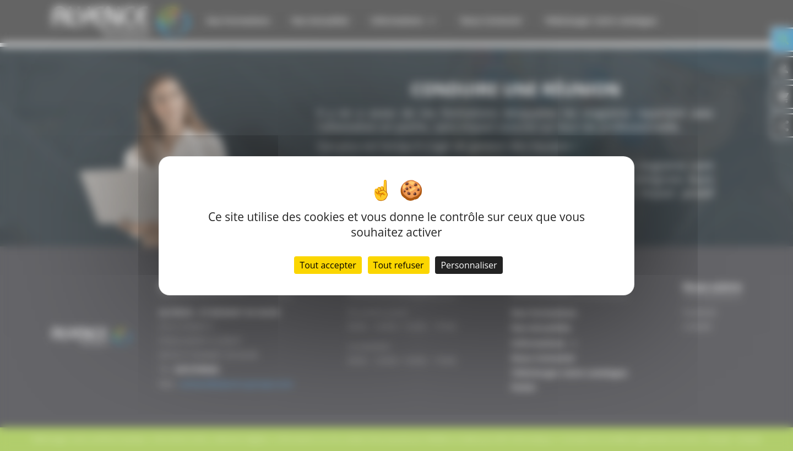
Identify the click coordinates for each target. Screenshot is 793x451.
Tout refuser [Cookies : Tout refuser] (398, 265)
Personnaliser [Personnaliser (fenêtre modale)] (469, 265)
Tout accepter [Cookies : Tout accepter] (328, 265)
